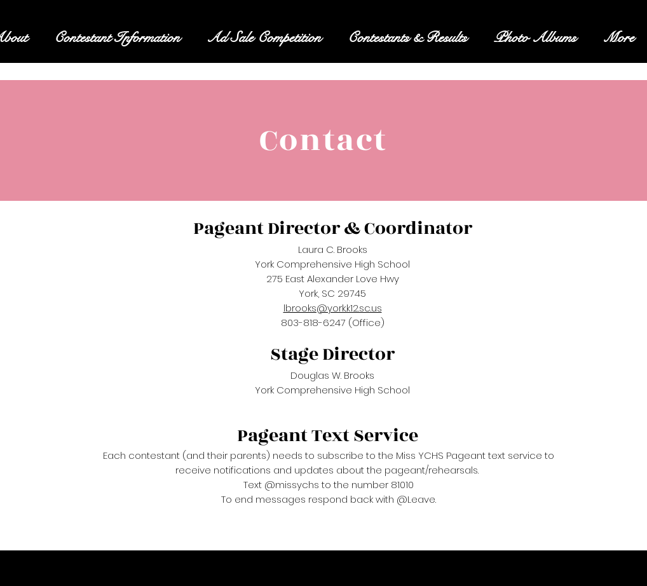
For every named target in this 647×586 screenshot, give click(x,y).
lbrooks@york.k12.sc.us (332, 308)
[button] (117, 37)
